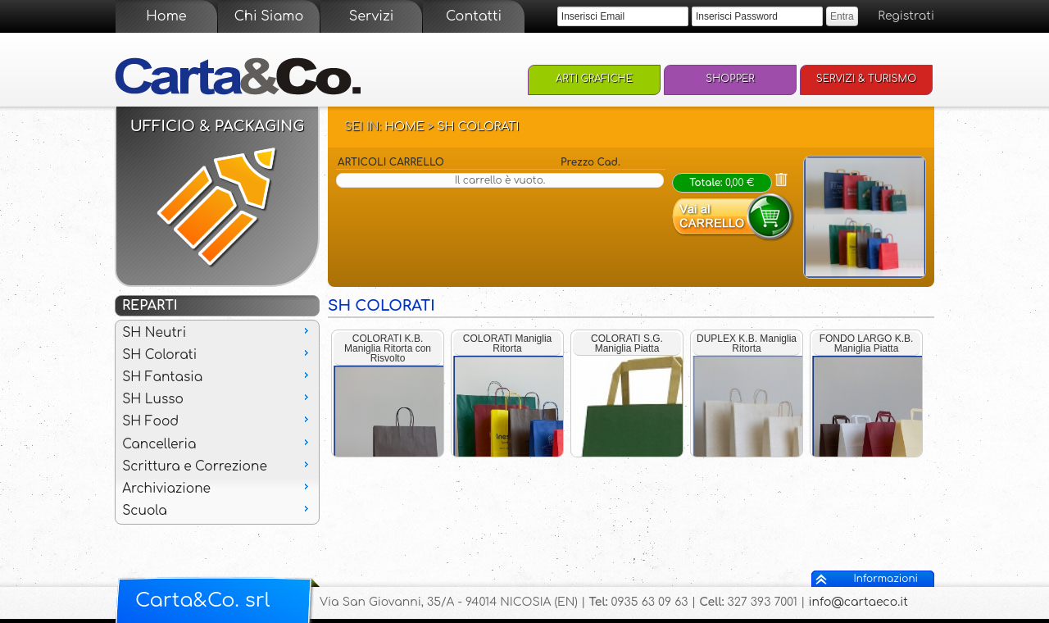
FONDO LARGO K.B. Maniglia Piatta (867, 343)
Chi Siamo (268, 16)
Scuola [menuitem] (217, 510)
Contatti (474, 16)
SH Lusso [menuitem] (217, 398)
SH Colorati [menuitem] (217, 354)
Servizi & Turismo (866, 78)
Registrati (906, 16)
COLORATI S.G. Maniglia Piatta (627, 343)
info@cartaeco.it (858, 602)
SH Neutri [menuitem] (217, 332)
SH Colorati (478, 127)
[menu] (217, 422)
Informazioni (886, 578)
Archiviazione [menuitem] (217, 488)
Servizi (371, 16)
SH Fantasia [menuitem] (217, 376)
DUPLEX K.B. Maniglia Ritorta (747, 343)
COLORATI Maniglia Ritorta (507, 343)
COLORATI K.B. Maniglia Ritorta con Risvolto (387, 348)
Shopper (730, 78)
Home (166, 16)
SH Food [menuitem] (217, 420)
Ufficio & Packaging (217, 126)
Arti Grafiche (594, 78)
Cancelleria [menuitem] (217, 443)
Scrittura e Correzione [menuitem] (217, 465)
